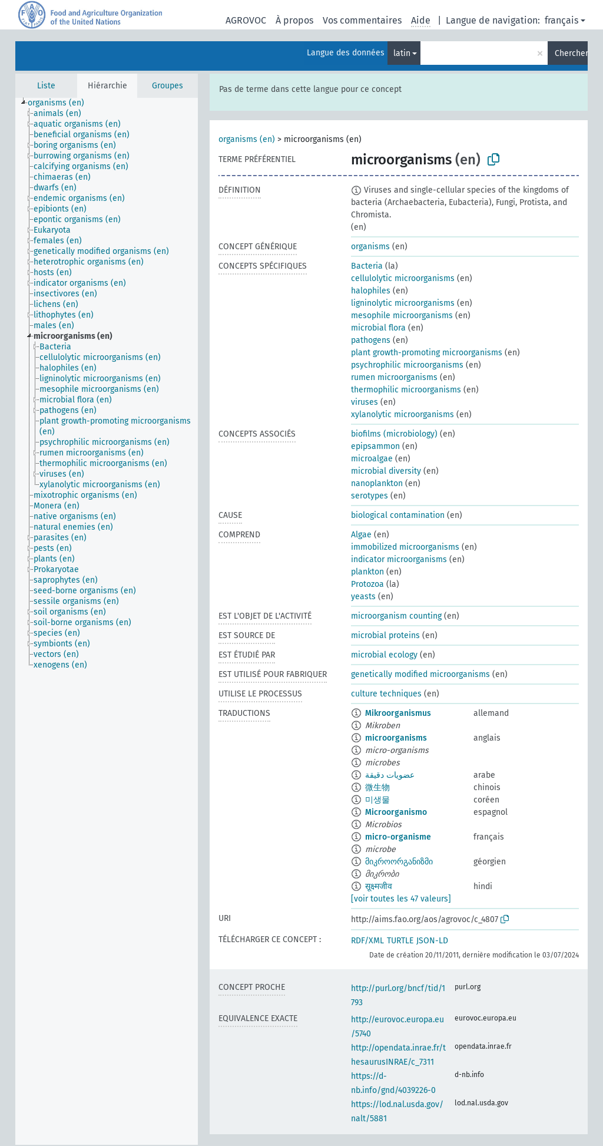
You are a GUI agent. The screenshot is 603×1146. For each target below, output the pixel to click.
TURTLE (400, 941)
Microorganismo (396, 812)
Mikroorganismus (398, 713)
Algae (361, 535)
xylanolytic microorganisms (402, 414)
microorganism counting (396, 616)
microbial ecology (384, 655)
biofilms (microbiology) (394, 434)
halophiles (370, 291)
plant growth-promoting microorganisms (426, 353)
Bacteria (367, 266)
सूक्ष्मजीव (378, 886)
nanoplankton (377, 483)
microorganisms (396, 738)
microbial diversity (386, 471)
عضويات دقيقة (390, 775)
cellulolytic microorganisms (403, 278)
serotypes (369, 496)
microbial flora (378, 328)
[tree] (106, 621)
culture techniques (386, 694)
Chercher (571, 53)
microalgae (372, 459)
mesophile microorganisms (402, 316)
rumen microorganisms (394, 377)
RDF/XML (367, 941)
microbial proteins (385, 635)
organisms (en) (246, 139)
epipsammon (375, 446)
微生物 (377, 787)
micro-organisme (398, 837)
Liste (46, 86)
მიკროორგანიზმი (399, 862)
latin (401, 53)
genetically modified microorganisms (420, 674)
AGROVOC (246, 20)
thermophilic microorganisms (406, 390)
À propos (294, 20)
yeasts (363, 597)
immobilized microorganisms (405, 547)
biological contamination (398, 515)
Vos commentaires (362, 20)
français (561, 20)
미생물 (377, 800)
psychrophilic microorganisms (407, 365)
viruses (364, 402)
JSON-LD (432, 941)
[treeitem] (61, 103)
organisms (370, 247)
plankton (367, 572)
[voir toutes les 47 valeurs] (401, 899)
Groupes (167, 86)
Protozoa (367, 584)
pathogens (370, 340)
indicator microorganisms (399, 559)
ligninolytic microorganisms (403, 303)
